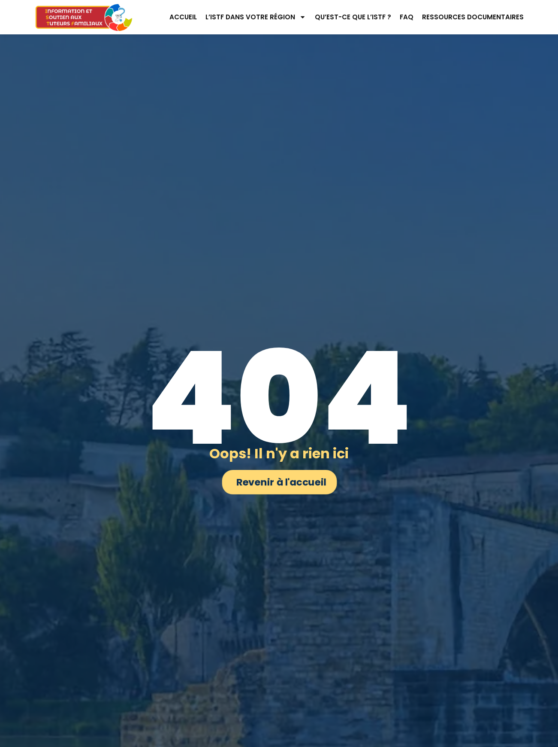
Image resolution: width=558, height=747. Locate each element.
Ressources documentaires (473, 16)
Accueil (183, 16)
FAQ (406, 16)
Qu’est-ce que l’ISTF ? (353, 16)
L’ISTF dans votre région (255, 16)
